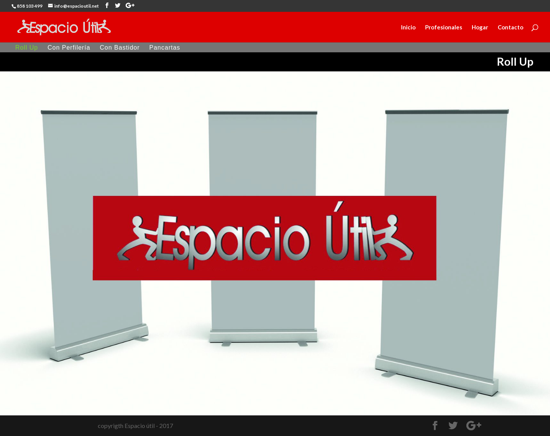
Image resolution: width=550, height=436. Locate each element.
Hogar (480, 27)
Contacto (510, 27)
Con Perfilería (68, 48)
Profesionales (443, 27)
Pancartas (164, 48)
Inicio (408, 27)
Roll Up (26, 48)
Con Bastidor (120, 48)
